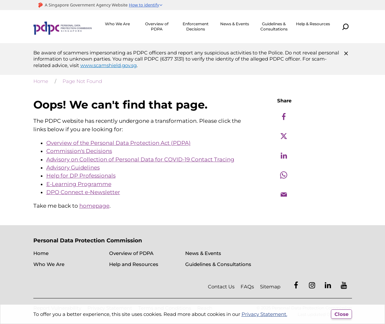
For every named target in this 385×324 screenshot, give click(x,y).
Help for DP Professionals (81, 175)
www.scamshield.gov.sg (108, 65)
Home (40, 81)
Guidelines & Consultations (274, 26)
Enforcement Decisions (196, 26)
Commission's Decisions (79, 151)
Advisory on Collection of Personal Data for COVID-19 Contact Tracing (140, 159)
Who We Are (117, 23)
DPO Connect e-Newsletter (83, 192)
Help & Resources (313, 23)
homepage (94, 205)
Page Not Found (82, 81)
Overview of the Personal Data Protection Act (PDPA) (118, 143)
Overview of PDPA (156, 26)
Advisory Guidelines (73, 167)
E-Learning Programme (78, 184)
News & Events (234, 23)
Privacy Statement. (264, 314)
